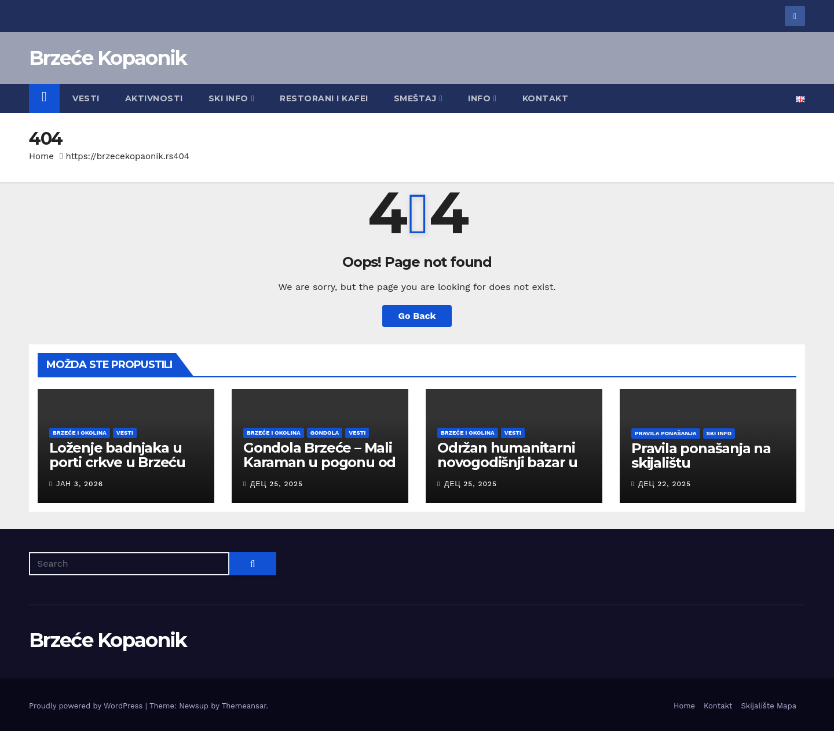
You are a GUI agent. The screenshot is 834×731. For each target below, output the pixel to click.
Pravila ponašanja (666, 433)
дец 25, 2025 (276, 484)
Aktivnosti (154, 98)
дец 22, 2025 (664, 484)
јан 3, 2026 (79, 484)
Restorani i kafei (324, 98)
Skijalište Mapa (768, 705)
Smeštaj (418, 98)
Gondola (324, 432)
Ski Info (232, 98)
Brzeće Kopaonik (108, 58)
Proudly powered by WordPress (87, 705)
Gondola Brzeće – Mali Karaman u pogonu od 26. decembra (319, 462)
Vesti (86, 98)
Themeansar (244, 705)
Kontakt (545, 98)
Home (41, 156)
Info (482, 98)
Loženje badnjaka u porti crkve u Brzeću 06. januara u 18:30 (117, 462)
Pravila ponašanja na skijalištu (701, 455)
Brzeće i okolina (80, 432)
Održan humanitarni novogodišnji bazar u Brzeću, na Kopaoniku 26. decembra (511, 469)
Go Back (417, 315)
